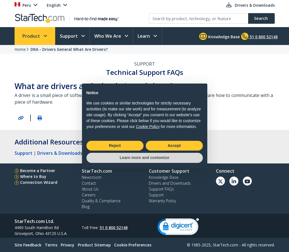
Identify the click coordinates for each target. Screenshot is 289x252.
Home (20, 49)
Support (69, 36)
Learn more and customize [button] (144, 157)
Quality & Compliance (101, 200)
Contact (89, 183)
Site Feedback (28, 245)
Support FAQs (161, 189)
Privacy (67, 245)
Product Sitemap (94, 245)
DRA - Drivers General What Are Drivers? (69, 49)
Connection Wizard (38, 182)
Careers (89, 195)
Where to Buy (33, 176)
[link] (178, 228)
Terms (51, 245)
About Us (90, 189)
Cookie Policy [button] (148, 126)
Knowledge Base (219, 36)
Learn (144, 36)
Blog (86, 206)
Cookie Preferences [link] (132, 245)
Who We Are (108, 36)
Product (31, 36)
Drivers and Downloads (170, 183)
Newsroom (92, 177)
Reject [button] (115, 145)
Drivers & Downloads (59, 153)
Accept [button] (174, 145)
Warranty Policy (162, 200)
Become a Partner (37, 170)
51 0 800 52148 (114, 227)
